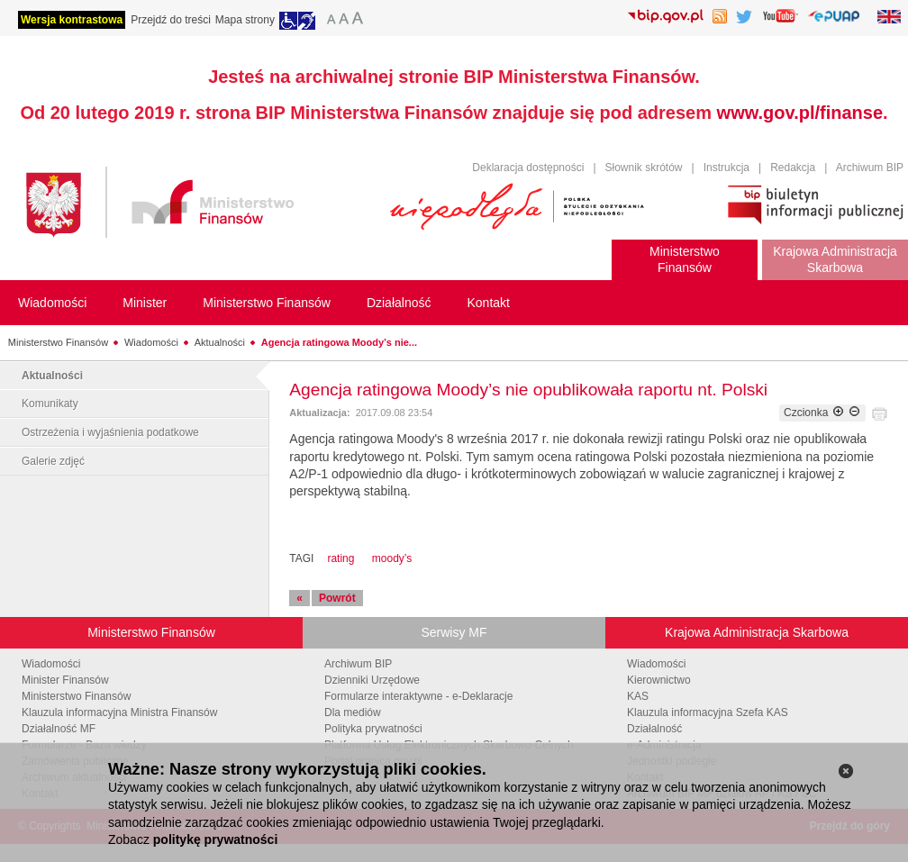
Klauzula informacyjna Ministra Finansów (119, 712)
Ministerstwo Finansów (58, 342)
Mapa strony (245, 20)
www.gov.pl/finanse (800, 112)
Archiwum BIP (869, 167)
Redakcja (792, 167)
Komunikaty (50, 403)
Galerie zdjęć (53, 461)
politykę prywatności (215, 839)
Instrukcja (726, 167)
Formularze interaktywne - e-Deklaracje (418, 696)
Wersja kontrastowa (72, 20)
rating (340, 558)
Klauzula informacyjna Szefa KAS (707, 712)
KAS (638, 696)
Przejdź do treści (171, 20)
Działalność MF (58, 728)
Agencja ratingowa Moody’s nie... (339, 342)
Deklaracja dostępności (528, 167)
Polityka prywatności (373, 728)
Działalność (654, 728)
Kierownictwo (659, 680)
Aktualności (220, 342)
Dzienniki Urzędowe (372, 680)
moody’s (392, 558)
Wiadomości (151, 342)
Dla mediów (352, 712)
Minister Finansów (65, 680)
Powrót (337, 598)
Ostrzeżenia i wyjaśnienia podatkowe (110, 432)
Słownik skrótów (644, 167)
